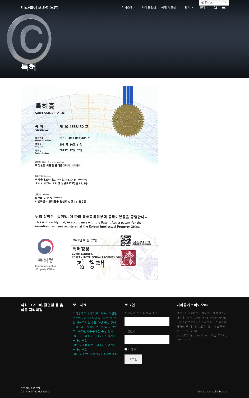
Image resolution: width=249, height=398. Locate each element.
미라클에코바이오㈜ (41, 7)
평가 (189, 7)
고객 (204, 7)
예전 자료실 (170, 7)
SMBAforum (221, 391)
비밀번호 (130, 331)
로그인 (133, 359)
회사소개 (129, 7)
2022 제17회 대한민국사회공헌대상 (95, 354)
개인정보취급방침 (30, 387)
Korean (207, 3)
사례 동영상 (149, 7)
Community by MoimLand (35, 391)
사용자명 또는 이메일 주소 (141, 313)
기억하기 (133, 349)
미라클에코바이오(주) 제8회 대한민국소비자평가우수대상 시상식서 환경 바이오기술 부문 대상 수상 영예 (95, 317)
